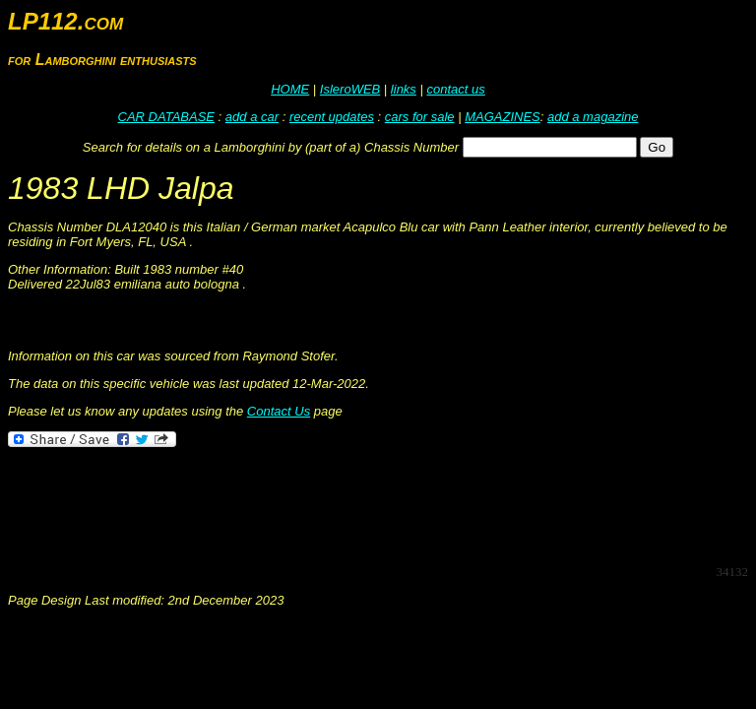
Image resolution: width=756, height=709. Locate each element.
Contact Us (278, 411)
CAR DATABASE (166, 116)
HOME (290, 89)
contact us (455, 89)
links (403, 89)
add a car (252, 116)
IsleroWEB (350, 89)
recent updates (331, 116)
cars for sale (420, 116)
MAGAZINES (502, 116)
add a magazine (593, 116)
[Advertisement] (366, 504)
